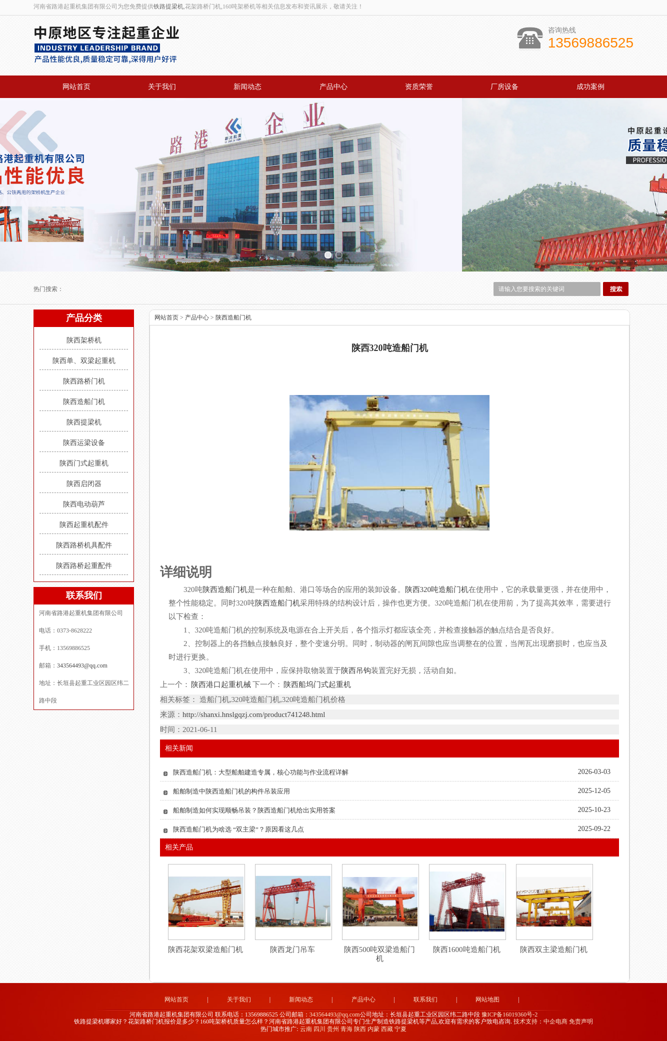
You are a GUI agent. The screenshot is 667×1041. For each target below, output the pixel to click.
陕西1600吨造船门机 (466, 950)
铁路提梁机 (169, 6)
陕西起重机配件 (84, 524)
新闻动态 (248, 86)
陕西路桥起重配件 (84, 566)
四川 (320, 1029)
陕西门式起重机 (84, 463)
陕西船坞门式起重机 (316, 684)
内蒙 (374, 1029)
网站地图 (488, 999)
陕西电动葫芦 (84, 504)
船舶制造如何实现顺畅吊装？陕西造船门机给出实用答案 (254, 810)
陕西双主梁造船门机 (554, 950)
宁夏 (400, 1029)
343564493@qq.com (82, 665)
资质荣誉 (419, 86)
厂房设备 (504, 86)
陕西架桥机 (84, 340)
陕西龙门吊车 (292, 950)
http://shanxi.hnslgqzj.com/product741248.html (253, 714)
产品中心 (334, 86)
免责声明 (581, 1021)
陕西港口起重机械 (221, 684)
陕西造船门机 (84, 402)
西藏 (387, 1029)
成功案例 (590, 86)
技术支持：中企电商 (541, 1021)
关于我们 (162, 86)
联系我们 (426, 999)
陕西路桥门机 (84, 381)
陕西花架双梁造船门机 (205, 950)
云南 (306, 1029)
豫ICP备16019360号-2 (510, 1014)
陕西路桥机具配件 (84, 545)
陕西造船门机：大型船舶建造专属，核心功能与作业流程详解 (260, 772)
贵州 (333, 1029)
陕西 (360, 1029)
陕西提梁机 (84, 422)
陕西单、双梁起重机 (84, 360)
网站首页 (76, 86)
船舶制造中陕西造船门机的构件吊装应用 (231, 791)
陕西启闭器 (84, 484)
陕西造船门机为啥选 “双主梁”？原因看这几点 (238, 829)
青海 (346, 1029)
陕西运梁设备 (84, 442)
